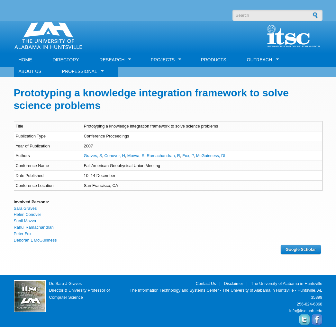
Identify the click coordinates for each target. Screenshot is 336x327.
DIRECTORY (66, 59)
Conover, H (114, 155)
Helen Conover (27, 214)
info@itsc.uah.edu (305, 310)
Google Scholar (301, 249)
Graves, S (93, 155)
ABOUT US (30, 71)
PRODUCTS (213, 59)
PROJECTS (164, 60)
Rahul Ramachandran (34, 227)
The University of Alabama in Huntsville (286, 283)
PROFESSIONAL (80, 71)
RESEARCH (113, 60)
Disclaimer (233, 283)
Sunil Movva (25, 220)
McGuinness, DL (211, 155)
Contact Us (205, 283)
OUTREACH (260, 60)
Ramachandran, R (163, 155)
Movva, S (135, 155)
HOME (25, 59)
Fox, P (188, 155)
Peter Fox (23, 233)
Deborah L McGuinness (35, 240)
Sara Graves (25, 208)
